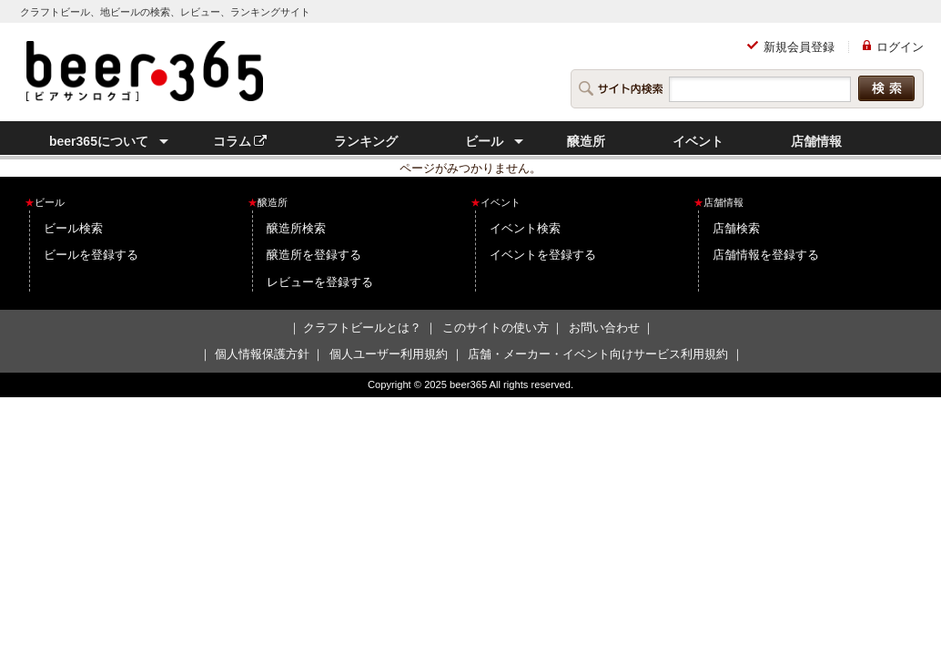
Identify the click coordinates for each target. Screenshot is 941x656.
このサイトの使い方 (495, 327)
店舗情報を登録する (766, 254)
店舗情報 (816, 141)
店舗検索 (736, 228)
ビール (484, 141)
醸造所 (586, 141)
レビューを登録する (320, 282)
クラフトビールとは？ (362, 327)
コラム (240, 141)
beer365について (98, 141)
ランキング (366, 141)
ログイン (900, 47)
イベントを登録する (543, 254)
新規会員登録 (799, 47)
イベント (698, 141)
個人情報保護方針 (262, 354)
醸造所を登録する (314, 254)
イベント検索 (525, 228)
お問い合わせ (604, 327)
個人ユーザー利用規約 (388, 354)
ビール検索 (73, 228)
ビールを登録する (91, 254)
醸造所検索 (296, 228)
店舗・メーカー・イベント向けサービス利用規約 (598, 354)
